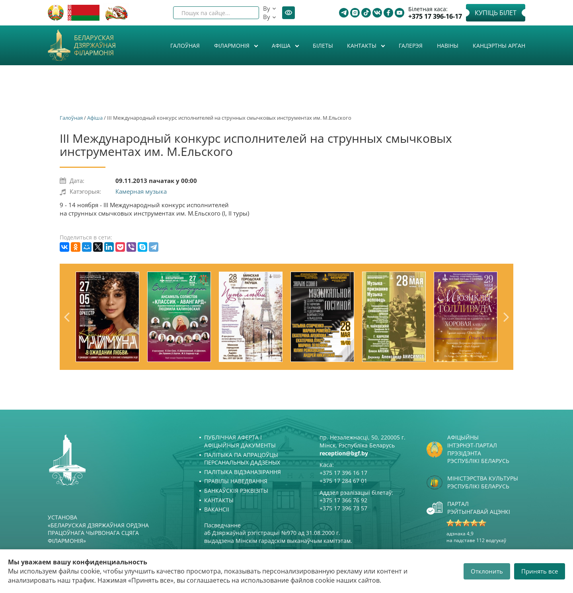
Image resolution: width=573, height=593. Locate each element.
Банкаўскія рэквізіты (236, 490)
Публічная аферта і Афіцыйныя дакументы (240, 441)
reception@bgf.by (344, 453)
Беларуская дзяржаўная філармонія (95, 45)
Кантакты (362, 45)
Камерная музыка (141, 191)
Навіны (447, 45)
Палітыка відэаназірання (242, 472)
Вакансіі (216, 509)
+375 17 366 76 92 (343, 500)
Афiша (282, 45)
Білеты (323, 45)
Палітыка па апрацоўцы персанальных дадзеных (242, 459)
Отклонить (487, 571)
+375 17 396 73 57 (343, 508)
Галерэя (411, 45)
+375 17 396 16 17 (343, 472)
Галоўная (185, 45)
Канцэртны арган (499, 45)
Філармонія (232, 45)
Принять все (539, 571)
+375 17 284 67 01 (343, 480)
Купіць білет (495, 12)
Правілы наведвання (235, 481)
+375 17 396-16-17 (435, 16)
